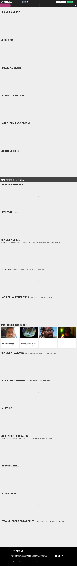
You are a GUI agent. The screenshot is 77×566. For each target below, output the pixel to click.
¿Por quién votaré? (62, 342)
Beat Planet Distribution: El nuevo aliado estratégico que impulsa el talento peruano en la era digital (9, 343)
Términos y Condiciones (20, 561)
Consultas (41, 561)
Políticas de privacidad (30, 561)
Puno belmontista (43, 342)
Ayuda (37, 561)
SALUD (37, 5)
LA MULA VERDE (30, 5)
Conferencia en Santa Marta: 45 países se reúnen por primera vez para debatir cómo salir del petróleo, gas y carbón (28, 343)
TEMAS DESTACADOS (5, 5)
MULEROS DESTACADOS (57, 5)
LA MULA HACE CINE (68, 5)
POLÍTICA (23, 5)
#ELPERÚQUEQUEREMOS (45, 5)
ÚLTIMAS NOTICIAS (15, 5)
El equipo (12, 561)
